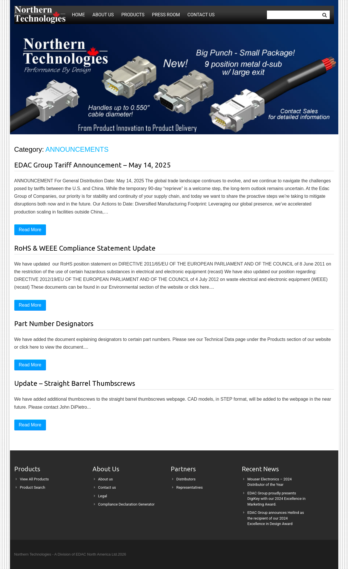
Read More (30, 229)
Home (78, 14)
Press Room (166, 14)
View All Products (34, 479)
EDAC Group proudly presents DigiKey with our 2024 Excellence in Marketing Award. (277, 498)
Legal (102, 496)
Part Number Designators (53, 324)
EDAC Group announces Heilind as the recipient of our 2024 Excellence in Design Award (276, 518)
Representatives (189, 487)
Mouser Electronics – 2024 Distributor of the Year (270, 482)
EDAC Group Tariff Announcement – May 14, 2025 (92, 165)
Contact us (201, 14)
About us (103, 14)
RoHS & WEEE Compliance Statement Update (85, 248)
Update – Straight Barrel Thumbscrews (74, 383)
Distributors (186, 479)
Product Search (32, 487)
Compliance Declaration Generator (126, 504)
